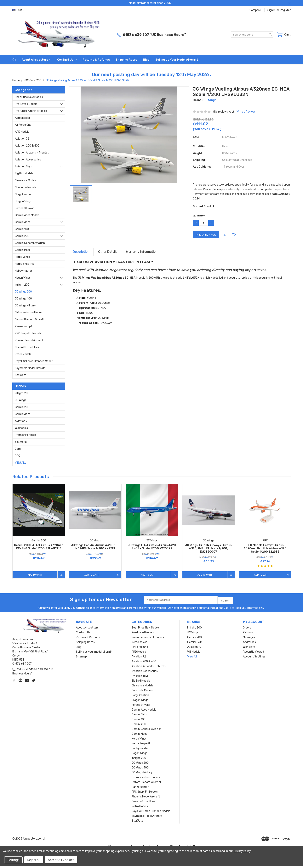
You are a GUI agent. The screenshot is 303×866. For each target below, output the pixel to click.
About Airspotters (36, 59)
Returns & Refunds (96, 59)
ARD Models (22, 131)
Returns (248, 631)
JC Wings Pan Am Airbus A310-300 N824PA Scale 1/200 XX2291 (95, 547)
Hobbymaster (23, 270)
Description (81, 252)
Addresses (249, 641)
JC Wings (20, 400)
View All (20, 462)
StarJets (20, 375)
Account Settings (254, 655)
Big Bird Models (24, 173)
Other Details (107, 252)
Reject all (33, 860)
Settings (13, 860)
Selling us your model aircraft (176, 59)
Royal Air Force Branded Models (34, 361)
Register (285, 10)
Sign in (271, 10)
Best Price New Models (29, 97)
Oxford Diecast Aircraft (29, 319)
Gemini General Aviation (30, 243)
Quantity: (199, 215)
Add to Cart (34, 574)
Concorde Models (25, 187)
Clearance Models (26, 180)
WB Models (21, 428)
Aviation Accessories (28, 159)
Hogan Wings (23, 277)
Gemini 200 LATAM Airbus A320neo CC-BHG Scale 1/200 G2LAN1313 (38, 547)
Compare (255, 10)
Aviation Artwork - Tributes (32, 152)
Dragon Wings (23, 201)
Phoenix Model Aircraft (29, 340)
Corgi (18, 448)
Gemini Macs (23, 250)
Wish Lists (249, 645)
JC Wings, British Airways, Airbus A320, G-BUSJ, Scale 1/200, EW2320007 (208, 548)
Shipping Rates (126, 59)
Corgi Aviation (23, 194)
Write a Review (246, 111)
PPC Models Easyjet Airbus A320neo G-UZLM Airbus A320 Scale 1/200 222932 (265, 548)
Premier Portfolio (26, 435)
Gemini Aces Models (27, 215)
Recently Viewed (253, 650)
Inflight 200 (22, 284)
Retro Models (23, 354)
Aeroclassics (23, 118)
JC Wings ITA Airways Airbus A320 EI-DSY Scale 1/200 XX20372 (152, 547)
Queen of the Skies (27, 347)
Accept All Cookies (61, 860)
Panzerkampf (23, 326)
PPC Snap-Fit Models (28, 333)
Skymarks (21, 442)
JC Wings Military (25, 305)
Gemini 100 (22, 229)
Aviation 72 (22, 138)
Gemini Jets (22, 222)
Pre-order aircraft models (31, 111)
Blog (146, 59)
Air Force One (23, 124)
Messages (249, 636)
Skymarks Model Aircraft (30, 368)
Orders (247, 626)
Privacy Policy (242, 851)
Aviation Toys (23, 166)
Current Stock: (203, 206)
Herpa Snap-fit (24, 263)
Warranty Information (141, 252)
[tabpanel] (38, 531)
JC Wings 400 (23, 298)
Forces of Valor (24, 208)
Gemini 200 (22, 236)
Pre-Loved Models (26, 104)
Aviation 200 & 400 (27, 145)
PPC (17, 455)
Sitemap (81, 655)
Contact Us (67, 59)
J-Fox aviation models (29, 312)
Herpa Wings (22, 257)
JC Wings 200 (23, 291)
